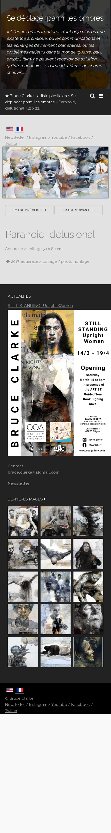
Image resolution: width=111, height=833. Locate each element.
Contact (15, 466)
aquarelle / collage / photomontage (55, 261)
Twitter (11, 710)
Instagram (38, 704)
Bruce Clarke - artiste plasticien (36, 96)
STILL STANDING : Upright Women (40, 305)
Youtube (59, 704)
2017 (15, 261)
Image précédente (29, 210)
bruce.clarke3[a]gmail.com (33, 472)
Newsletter (15, 704)
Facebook (80, 704)
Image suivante (79, 210)
